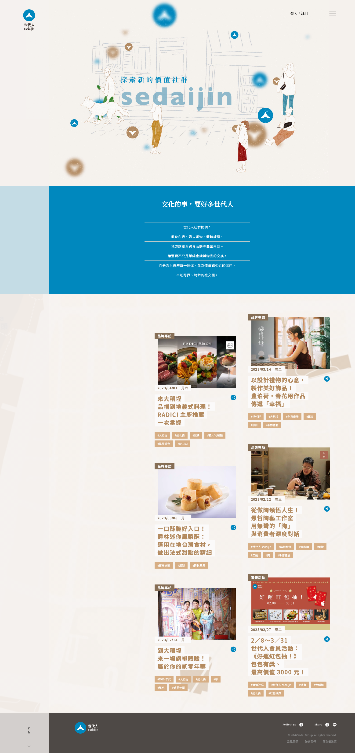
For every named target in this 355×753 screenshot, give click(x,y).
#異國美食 (163, 443)
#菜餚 (195, 435)
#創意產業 (292, 416)
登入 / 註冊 (299, 13)
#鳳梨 (181, 565)
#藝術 (309, 416)
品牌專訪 (164, 336)
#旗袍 (160, 687)
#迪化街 (180, 435)
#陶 (268, 555)
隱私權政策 (329, 741)
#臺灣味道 (163, 565)
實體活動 (258, 577)
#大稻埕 (162, 435)
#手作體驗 (272, 425)
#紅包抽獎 (274, 693)
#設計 (254, 425)
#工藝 (254, 555)
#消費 (302, 684)
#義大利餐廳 (215, 435)
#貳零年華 (178, 687)
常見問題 (292, 741)
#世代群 (256, 416)
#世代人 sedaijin (261, 547)
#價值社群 (257, 684)
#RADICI (183, 443)
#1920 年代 (164, 679)
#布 (216, 679)
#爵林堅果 (198, 565)
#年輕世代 (285, 547)
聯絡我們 (310, 741)
